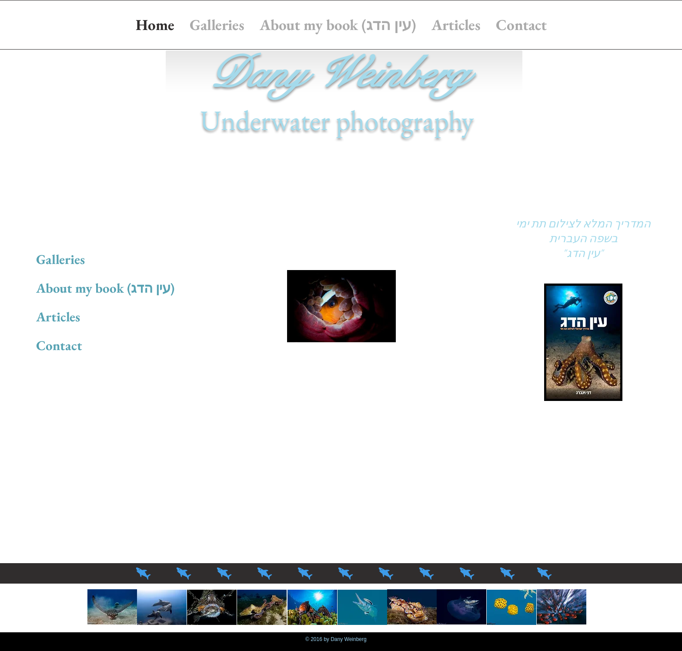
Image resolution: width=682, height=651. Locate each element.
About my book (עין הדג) (105, 288)
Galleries (60, 259)
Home (53, 230)
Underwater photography (337, 120)
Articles (58, 316)
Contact (59, 345)
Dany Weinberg (337, 74)
